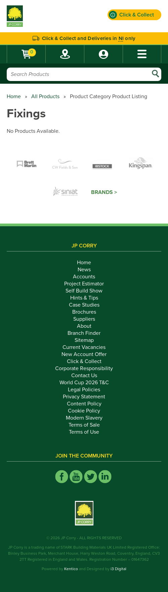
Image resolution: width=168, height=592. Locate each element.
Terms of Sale (84, 425)
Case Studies (84, 305)
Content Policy (84, 403)
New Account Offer (84, 354)
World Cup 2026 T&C (84, 382)
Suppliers (84, 319)
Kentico (71, 568)
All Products (45, 96)
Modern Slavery (84, 418)
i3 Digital (118, 568)
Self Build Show (84, 290)
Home (14, 96)
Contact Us (84, 375)
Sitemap (84, 340)
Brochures (84, 312)
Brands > (104, 192)
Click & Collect (84, 361)
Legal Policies (84, 389)
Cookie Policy (84, 410)
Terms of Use (84, 432)
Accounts (84, 276)
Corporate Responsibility (84, 368)
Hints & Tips (84, 297)
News (84, 269)
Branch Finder (84, 333)
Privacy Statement (84, 396)
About (84, 326)
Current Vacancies (84, 347)
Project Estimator (84, 283)
